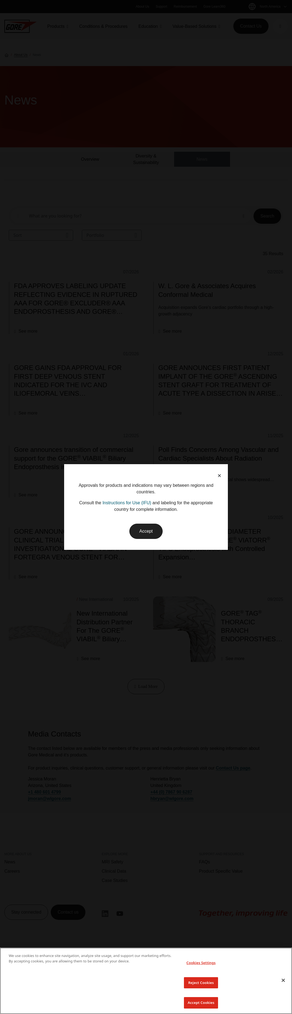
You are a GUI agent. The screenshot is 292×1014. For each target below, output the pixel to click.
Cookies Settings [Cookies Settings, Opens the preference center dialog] (201, 962)
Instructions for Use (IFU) (126, 502)
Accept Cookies (201, 1002)
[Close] (283, 980)
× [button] (219, 475)
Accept (146, 531)
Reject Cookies (201, 982)
